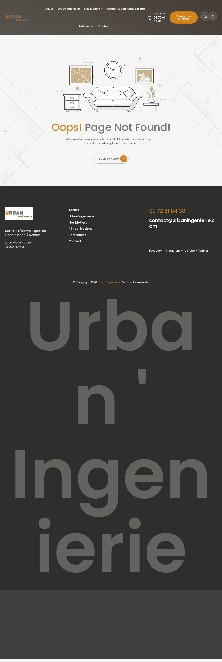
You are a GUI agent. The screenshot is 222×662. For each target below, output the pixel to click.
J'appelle (159, 13)
